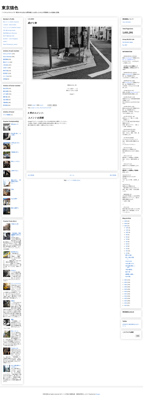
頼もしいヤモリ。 (16, 161)
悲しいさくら (14, 331)
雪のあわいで (14, 124)
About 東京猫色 (126, 22)
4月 (127, 246)
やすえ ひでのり (7, 53)
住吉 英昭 (5, 99)
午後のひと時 (14, 224)
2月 (127, 251)
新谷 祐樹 (5, 91)
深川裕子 (5, 73)
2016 (125, 296)
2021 (125, 284)
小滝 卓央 (5, 65)
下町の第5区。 (129, 269)
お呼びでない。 (15, 170)
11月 (127, 230)
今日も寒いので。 (130, 263)
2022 (125, 282)
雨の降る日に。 (15, 252)
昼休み (13, 301)
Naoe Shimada (7, 56)
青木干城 (5, 70)
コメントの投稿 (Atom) (73, 180)
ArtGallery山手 (128, 108)
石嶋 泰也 (5, 102)
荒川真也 (5, 105)
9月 (127, 234)
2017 (125, 294)
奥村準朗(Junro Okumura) (10, 33)
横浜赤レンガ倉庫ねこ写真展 (130, 157)
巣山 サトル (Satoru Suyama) (11, 22)
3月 (127, 248)
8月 (127, 237)
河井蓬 (5, 79)
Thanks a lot (14, 348)
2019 (125, 289)
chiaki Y (33, 108)
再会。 (13, 189)
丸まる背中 (14, 198)
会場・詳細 (126, 201)
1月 (127, 253)
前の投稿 (113, 175)
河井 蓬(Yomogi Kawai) (9, 30)
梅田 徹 (5, 97)
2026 (125, 221)
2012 (125, 305)
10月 (127, 232)
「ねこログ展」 (129, 179)
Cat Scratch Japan (127, 42)
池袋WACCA (125, 98)
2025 (125, 223)
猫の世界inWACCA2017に (129, 151)
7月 (127, 239)
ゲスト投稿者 (6, 114)
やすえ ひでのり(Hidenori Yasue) (12, 27)
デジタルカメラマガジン (129, 144)
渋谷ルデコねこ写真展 (128, 131)
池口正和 (5, 88)
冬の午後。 (128, 276)
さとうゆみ (6, 76)
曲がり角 (127, 272)
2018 (125, 291)
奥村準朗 (5, 59)
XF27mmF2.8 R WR (45, 108)
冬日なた (13, 270)
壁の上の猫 (128, 255)
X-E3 (37, 108)
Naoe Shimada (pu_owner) (10, 44)
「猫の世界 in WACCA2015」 (130, 187)
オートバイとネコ (16, 283)
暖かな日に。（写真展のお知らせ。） (16, 181)
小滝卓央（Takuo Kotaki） (10, 24)
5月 (127, 244)
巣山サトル (6, 62)
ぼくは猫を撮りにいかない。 (16, 366)
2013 (125, 303)
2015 (125, 298)
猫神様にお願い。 (130, 274)
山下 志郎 (5, 94)
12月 (127, 227)
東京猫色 (10, 8)
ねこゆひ (124, 45)
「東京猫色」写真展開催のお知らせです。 (16, 235)
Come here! (128, 261)
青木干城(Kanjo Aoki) (8, 36)
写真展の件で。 (15, 152)
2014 (125, 300)
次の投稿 (31, 175)
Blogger (98, 394)
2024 (125, 225)
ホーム (72, 175)
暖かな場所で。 (15, 208)
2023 (125, 280)
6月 (127, 241)
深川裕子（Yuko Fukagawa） (11, 38)
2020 (125, 287)
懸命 (12, 319)
